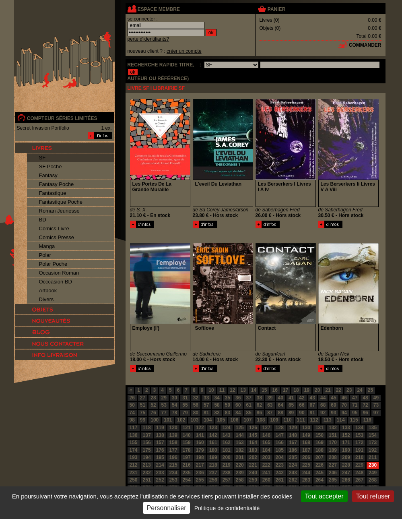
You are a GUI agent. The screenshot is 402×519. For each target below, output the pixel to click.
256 (213, 480)
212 (134, 465)
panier (276, 9)
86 (259, 413)
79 (185, 413)
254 (187, 480)
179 (200, 450)
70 (344, 405)
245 (319, 473)
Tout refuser (373, 496)
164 (253, 442)
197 (187, 457)
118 (147, 427)
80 (195, 413)
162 (227, 442)
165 (266, 442)
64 (280, 405)
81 (206, 413)
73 (376, 405)
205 (293, 457)
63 (269, 405)
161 (213, 442)
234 (173, 473)
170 (333, 442)
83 (227, 413)
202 (253, 457)
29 (164, 398)
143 (227, 435)
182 (240, 450)
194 (147, 457)
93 (333, 413)
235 (187, 473)
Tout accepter (324, 496)
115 (354, 420)
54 (174, 405)
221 (253, 465)
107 (247, 420)
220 (240, 465)
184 (266, 450)
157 (160, 442)
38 (259, 398)
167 (293, 442)
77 (164, 413)
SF (42, 158)
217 (200, 465)
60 (238, 405)
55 (185, 405)
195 (160, 457)
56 (195, 405)
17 (285, 390)
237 (213, 473)
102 (181, 420)
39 (269, 398)
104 (208, 420)
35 (227, 398)
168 (306, 442)
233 (160, 473)
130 (306, 427)
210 (359, 457)
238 (227, 473)
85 (248, 413)
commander (365, 45)
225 (306, 465)
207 (319, 457)
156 (147, 442)
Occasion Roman (59, 273)
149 (306, 435)
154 (373, 435)
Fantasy (48, 175)
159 (187, 442)
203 (266, 457)
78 (174, 413)
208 (333, 457)
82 (216, 413)
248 (359, 473)
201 (240, 457)
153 (359, 435)
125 (240, 427)
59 (227, 405)
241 (266, 473)
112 (314, 420)
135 (373, 427)
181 (227, 450)
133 (346, 427)
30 (174, 398)
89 (291, 413)
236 (200, 473)
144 (240, 435)
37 (248, 398)
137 (147, 435)
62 (259, 405)
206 (306, 457)
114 (341, 420)
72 (365, 405)
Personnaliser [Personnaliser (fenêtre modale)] (166, 508)
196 (173, 457)
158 (173, 442)
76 (153, 413)
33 (206, 398)
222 (266, 465)
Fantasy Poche (56, 184)
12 (232, 390)
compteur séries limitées (62, 118)
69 (333, 405)
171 (346, 442)
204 (280, 457)
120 (173, 427)
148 (293, 435)
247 (346, 473)
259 (253, 480)
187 (306, 450)
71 (354, 405)
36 (238, 398)
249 (373, 473)
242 (280, 473)
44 (323, 398)
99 (142, 420)
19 (306, 390)
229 (359, 465)
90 (301, 413)
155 (134, 442)
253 (173, 480)
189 (333, 450)
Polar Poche (53, 264)
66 (301, 405)
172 (359, 442)
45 (333, 398)
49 (376, 398)
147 (280, 435)
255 (200, 480)
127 (266, 427)
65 (291, 405)
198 (200, 457)
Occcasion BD (55, 282)
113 (328, 420)
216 (187, 465)
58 (216, 405)
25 (370, 390)
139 (173, 435)
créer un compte (184, 51)
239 (240, 473)
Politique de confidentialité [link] (227, 508)
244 (306, 473)
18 (296, 390)
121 (187, 427)
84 (238, 413)
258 (240, 480)
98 (132, 420)
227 (333, 465)
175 (147, 450)
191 (359, 450)
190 (346, 450)
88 (280, 413)
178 (187, 450)
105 (221, 420)
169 (319, 442)
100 (154, 420)
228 (346, 465)
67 (312, 405)
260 (266, 480)
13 (242, 390)
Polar (45, 255)
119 (160, 427)
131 (319, 427)
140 (187, 435)
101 (168, 420)
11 (222, 390)
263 (306, 480)
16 (275, 390)
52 (153, 405)
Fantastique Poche (60, 202)
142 (213, 435)
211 (373, 457)
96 (365, 413)
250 (134, 480)
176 (160, 450)
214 (160, 465)
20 (317, 390)
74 (132, 413)
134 (359, 427)
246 (333, 473)
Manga (47, 246)
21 (327, 390)
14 (253, 390)
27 (142, 398)
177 (173, 450)
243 (293, 473)
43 (312, 398)
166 (280, 442)
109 (274, 420)
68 (323, 405)
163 (240, 442)
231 (134, 473)
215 (173, 465)
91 (312, 413)
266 (346, 480)
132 (333, 427)
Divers (46, 299)
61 (248, 405)
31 (185, 398)
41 (291, 398)
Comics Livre (54, 228)
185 (280, 450)
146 (266, 435)
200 (227, 457)
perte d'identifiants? (148, 39)
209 (346, 457)
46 (344, 398)
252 (160, 480)
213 (147, 465)
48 (365, 398)
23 (349, 390)
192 (373, 450)
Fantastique (52, 193)
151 (333, 435)
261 (280, 480)
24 (359, 390)
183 (253, 450)
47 (354, 398)
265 (333, 480)
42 (301, 398)
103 (194, 420)
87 (269, 413)
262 (293, 480)
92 (323, 413)
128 (280, 427)
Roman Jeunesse (59, 211)
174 (134, 450)
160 (200, 442)
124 (227, 427)
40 (280, 398)
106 (234, 420)
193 (134, 457)
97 (376, 413)
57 (206, 405)
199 (213, 457)
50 (132, 405)
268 (373, 480)
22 (338, 390)
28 (153, 398)
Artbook (48, 290)
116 (367, 420)
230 (373, 465)
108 (261, 420)
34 (216, 398)
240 (253, 473)
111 (301, 420)
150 (319, 435)
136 (134, 435)
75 (142, 413)
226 (319, 465)
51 (142, 405)
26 (132, 398)
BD (42, 220)
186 (293, 450)
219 (227, 465)
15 (264, 390)
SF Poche (50, 166)
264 (319, 480)
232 (147, 473)
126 (253, 427)
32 (195, 398)
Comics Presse (56, 237)
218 (213, 465)
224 (293, 465)
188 (319, 450)
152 (346, 435)
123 (213, 427)
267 (359, 480)
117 (134, 427)
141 (200, 435)
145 (253, 435)
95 (354, 413)
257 (227, 480)
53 (164, 405)
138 (160, 435)
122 (200, 427)
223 (280, 465)
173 (373, 442)
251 (147, 480)
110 (288, 420)
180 (213, 450)
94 (344, 413)
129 (293, 427)
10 (211, 390)
